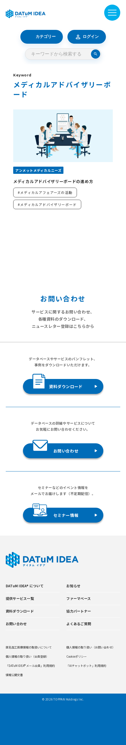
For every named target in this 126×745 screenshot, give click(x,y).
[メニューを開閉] (112, 13)
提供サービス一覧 (20, 598)
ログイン (87, 36)
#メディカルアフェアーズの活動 (45, 192)
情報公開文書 (14, 675)
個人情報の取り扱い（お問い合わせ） (90, 647)
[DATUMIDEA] (26, 13)
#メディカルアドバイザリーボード (47, 204)
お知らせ (73, 585)
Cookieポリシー (76, 656)
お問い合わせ (55, 448)
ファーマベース (78, 598)
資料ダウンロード (57, 384)
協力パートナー (78, 611)
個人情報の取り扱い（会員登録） (27, 656)
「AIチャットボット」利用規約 (86, 665)
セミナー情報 (55, 513)
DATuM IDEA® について (25, 585)
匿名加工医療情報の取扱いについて (29, 647)
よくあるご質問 (78, 623)
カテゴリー (42, 36)
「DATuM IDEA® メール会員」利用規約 (30, 665)
